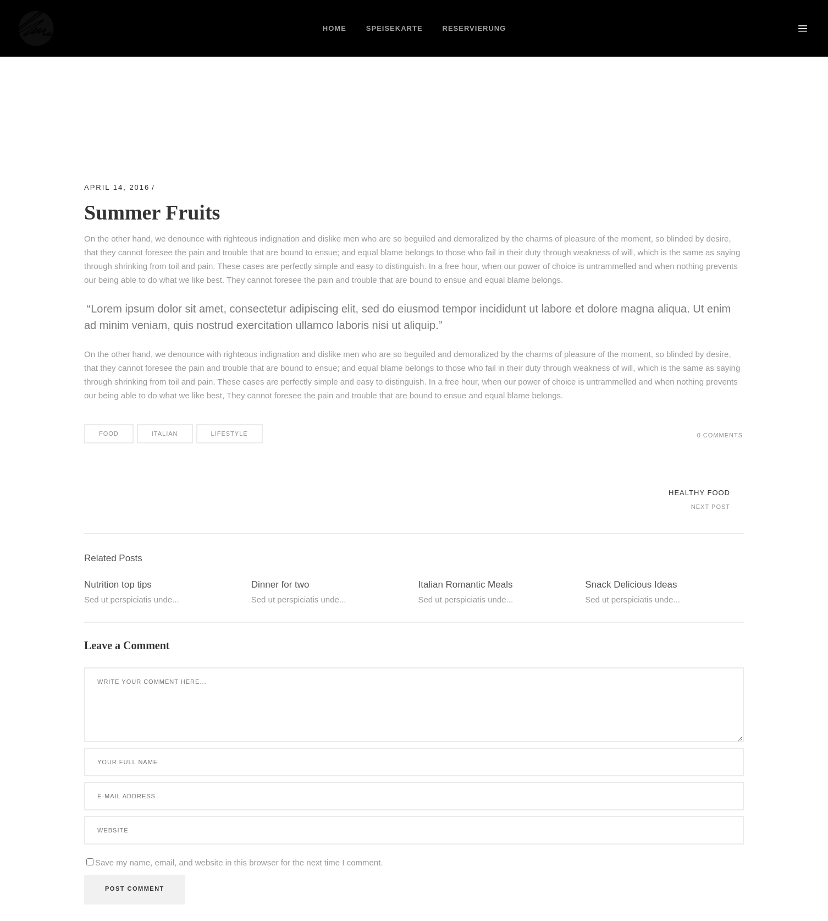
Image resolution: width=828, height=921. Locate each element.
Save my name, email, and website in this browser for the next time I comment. (239, 862)
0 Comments (720, 435)
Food (109, 433)
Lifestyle (229, 433)
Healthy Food (699, 493)
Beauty (176, 187)
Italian (165, 433)
